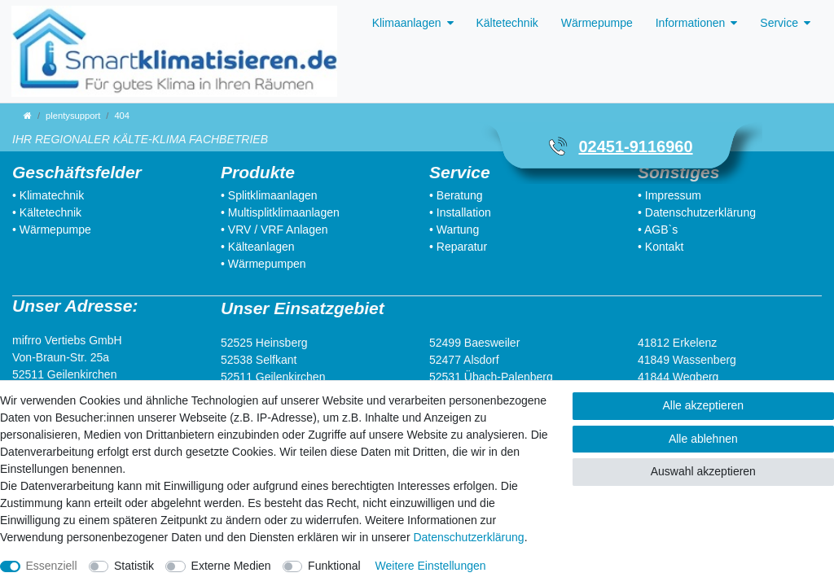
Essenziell (51, 565)
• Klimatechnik (48, 195)
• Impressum (669, 195)
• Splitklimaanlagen (269, 195)
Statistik (134, 565)
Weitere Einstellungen (430, 565)
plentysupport (73, 115)
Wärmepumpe (597, 22)
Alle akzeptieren (703, 405)
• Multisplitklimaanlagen (280, 212)
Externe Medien (231, 565)
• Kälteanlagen (258, 246)
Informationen (691, 22)
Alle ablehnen (703, 438)
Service (779, 22)
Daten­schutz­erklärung (468, 537)
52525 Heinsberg (264, 342)
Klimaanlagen (406, 22)
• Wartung (454, 229)
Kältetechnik (507, 22)
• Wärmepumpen (263, 263)
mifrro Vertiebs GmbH (67, 340)
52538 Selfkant (258, 359)
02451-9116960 (635, 146)
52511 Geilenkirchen (64, 374)
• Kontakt (660, 246)
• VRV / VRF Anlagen (274, 229)
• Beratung (456, 195)
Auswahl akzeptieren (703, 471)
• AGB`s (658, 229)
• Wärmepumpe (51, 229)
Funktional (334, 565)
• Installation (460, 212)
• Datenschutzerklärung (697, 212)
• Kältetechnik (46, 212)
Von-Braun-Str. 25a (60, 357)
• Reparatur (458, 246)
